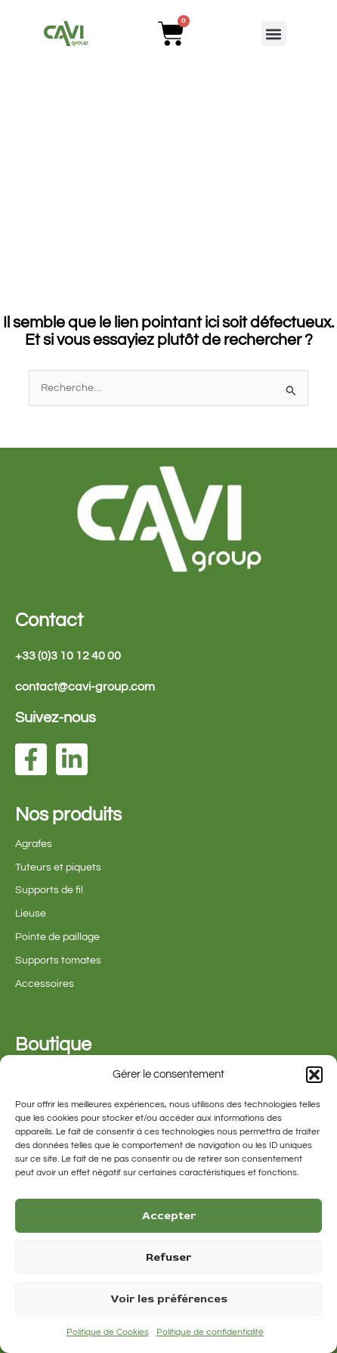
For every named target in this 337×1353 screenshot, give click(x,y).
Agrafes (33, 844)
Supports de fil (49, 890)
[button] (314, 1074)
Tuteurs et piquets (58, 867)
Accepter (169, 1216)
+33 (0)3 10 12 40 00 (68, 656)
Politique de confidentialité (210, 1332)
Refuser (168, 1257)
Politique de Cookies (107, 1332)
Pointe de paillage (57, 937)
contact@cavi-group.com (85, 687)
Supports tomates (58, 960)
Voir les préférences (168, 1299)
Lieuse (30, 913)
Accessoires (44, 984)
